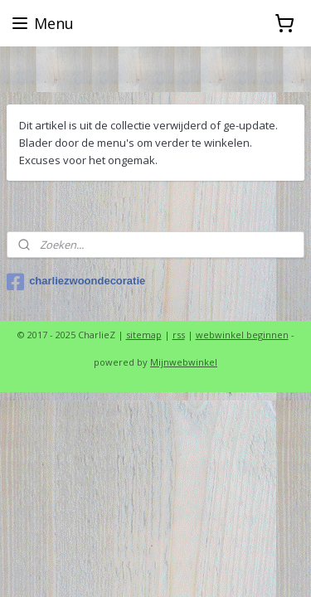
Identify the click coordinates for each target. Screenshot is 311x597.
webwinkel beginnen (242, 334)
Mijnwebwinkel (183, 362)
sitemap (144, 334)
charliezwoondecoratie (76, 282)
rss (179, 334)
